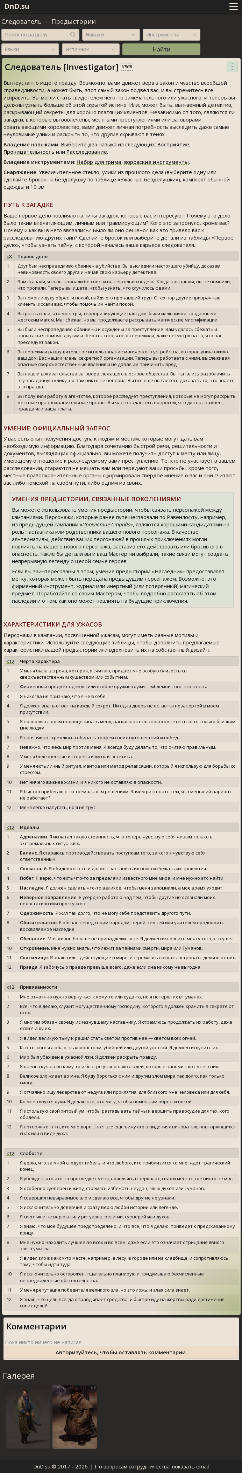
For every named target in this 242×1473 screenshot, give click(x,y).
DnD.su (16, 6)
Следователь (21, 21)
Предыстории (73, 21)
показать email (190, 1466)
